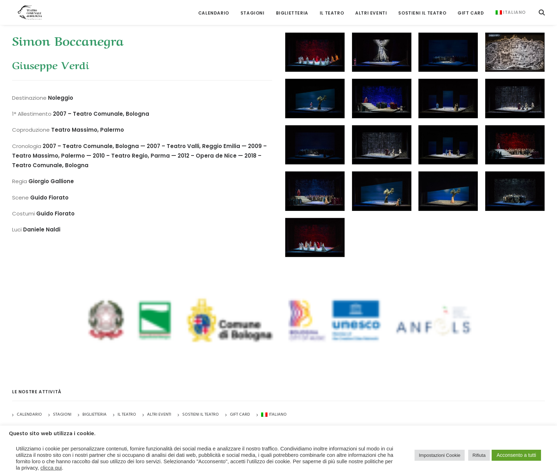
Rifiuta (479, 455)
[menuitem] (213, 10)
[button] (542, 10)
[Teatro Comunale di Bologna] (25, 10)
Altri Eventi (371, 10)
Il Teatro (332, 10)
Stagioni (62, 414)
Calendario (213, 10)
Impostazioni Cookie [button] (439, 455)
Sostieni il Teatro (422, 10)
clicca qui (51, 468)
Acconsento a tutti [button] (516, 455)
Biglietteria (292, 10)
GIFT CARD (471, 10)
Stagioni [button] (252, 10)
